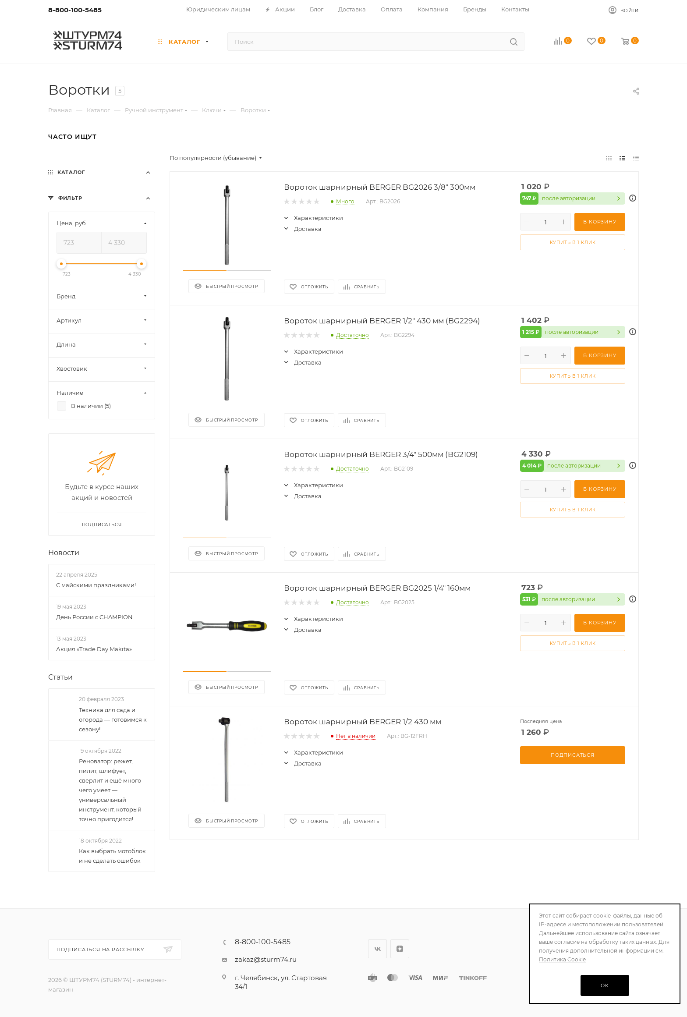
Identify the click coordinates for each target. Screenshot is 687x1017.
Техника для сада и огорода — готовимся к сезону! (113, 719)
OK (605, 985)
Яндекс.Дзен (399, 948)
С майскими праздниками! (96, 584)
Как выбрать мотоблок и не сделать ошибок (112, 856)
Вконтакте (377, 948)
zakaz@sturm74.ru (266, 959)
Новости (63, 553)
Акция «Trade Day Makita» (94, 649)
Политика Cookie (562, 959)
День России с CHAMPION (94, 616)
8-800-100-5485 (75, 10)
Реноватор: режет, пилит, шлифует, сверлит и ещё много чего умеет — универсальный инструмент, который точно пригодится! (110, 790)
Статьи (60, 677)
